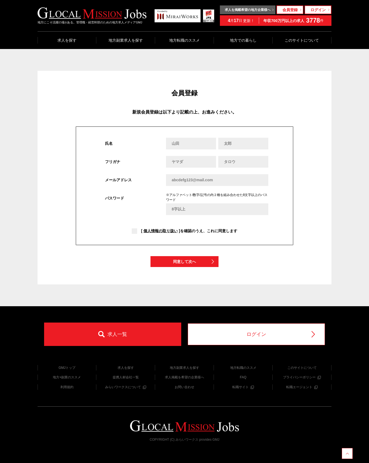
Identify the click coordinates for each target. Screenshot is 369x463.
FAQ (243, 377)
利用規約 (66, 387)
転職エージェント (302, 387)
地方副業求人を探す (126, 40)
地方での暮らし (243, 40)
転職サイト (243, 387)
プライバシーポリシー (302, 377)
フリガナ (112, 162)
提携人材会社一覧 (126, 377)
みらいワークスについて (125, 387)
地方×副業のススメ (67, 377)
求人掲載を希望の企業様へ (184, 377)
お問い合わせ (184, 387)
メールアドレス (118, 180)
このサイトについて (302, 40)
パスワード (114, 198)
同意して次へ (194, 261)
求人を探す (66, 40)
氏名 (109, 143)
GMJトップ (67, 368)
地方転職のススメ (184, 40)
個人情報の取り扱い (160, 231)
